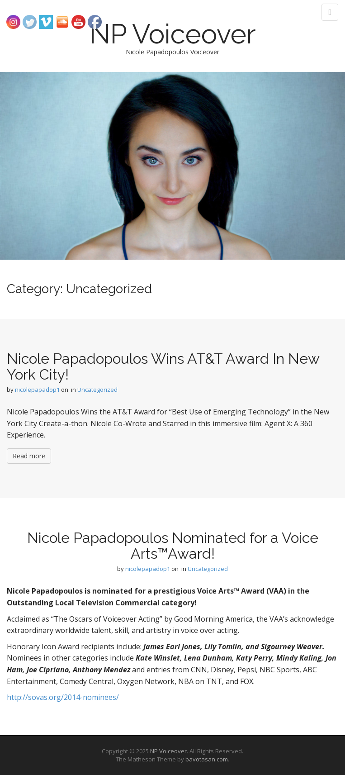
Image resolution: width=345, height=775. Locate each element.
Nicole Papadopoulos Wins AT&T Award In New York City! (163, 366)
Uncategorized (97, 389)
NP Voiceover (173, 34)
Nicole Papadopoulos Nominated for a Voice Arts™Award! (172, 545)
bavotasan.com (206, 759)
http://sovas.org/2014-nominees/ (63, 697)
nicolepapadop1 (37, 389)
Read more (29, 456)
